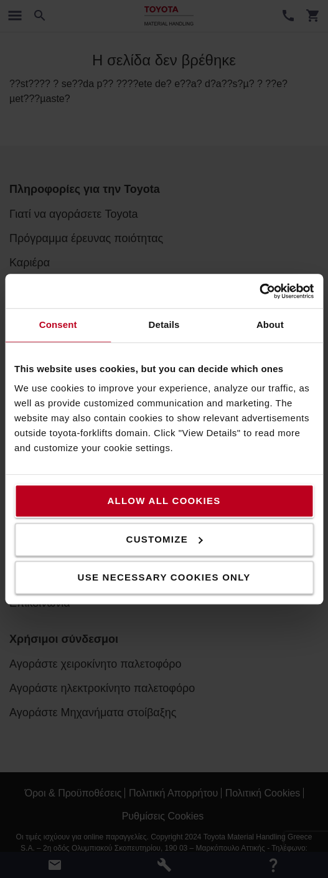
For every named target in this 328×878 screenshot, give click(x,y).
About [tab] (270, 324)
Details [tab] (164, 324)
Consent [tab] (58, 324)
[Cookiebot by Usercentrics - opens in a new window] (259, 291)
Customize (164, 539)
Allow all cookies (163, 500)
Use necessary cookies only (164, 577)
